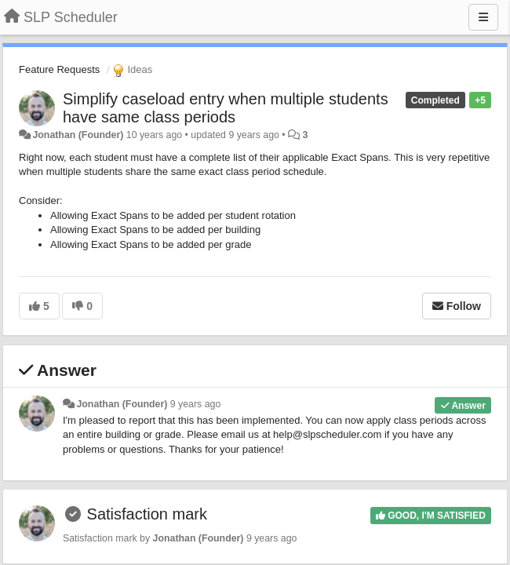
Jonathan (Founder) (77, 134)
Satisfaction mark (147, 514)
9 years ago (195, 404)
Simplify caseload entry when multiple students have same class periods (225, 108)
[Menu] (483, 17)
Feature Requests (59, 69)
